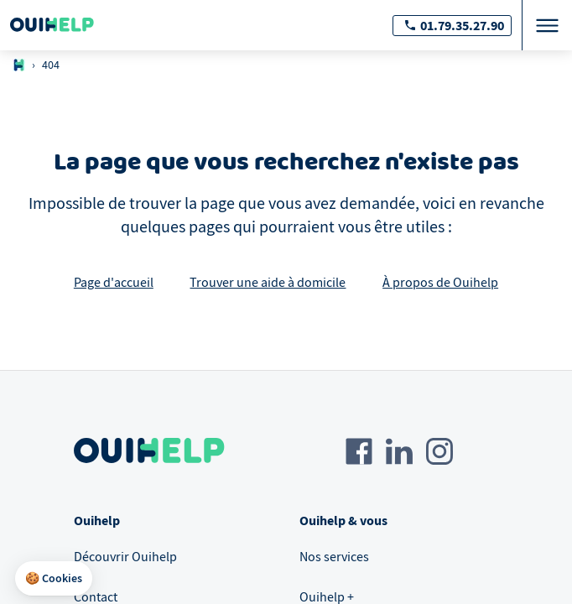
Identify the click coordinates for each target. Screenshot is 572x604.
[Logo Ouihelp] (52, 25)
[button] (53, 578)
